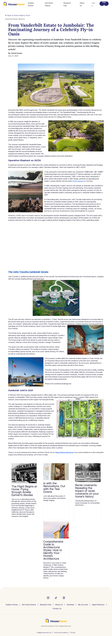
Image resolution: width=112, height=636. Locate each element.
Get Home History (49, 4)
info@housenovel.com (44, 632)
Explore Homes (31, 4)
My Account (83, 605)
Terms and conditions (61, 632)
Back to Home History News (17, 15)
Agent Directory (98, 605)
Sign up (104, 3)
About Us (82, 4)
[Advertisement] (56, 251)
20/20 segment (78, 181)
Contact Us (56, 608)
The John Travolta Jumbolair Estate (28, 272)
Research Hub (67, 4)
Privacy (73, 632)
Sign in (93, 4)
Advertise (70, 605)
